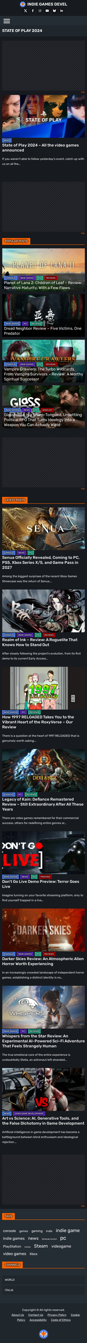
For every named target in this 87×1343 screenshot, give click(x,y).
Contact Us (35, 1315)
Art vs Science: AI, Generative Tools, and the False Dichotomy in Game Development (43, 1121)
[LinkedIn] (61, 10)
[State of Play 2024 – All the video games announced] (43, 116)
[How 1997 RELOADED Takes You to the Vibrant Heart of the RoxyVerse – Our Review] (43, 688)
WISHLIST (47, 410)
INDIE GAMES (26, 278)
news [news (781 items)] (33, 1238)
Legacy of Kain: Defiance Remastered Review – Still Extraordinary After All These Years (43, 804)
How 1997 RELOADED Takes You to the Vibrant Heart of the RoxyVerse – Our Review (38, 722)
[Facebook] (32, 10)
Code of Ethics (61, 1320)
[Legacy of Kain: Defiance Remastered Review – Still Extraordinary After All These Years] (43, 770)
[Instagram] (40, 10)
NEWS (7, 140)
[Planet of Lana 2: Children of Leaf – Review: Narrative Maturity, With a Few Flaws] (43, 269)
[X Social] (25, 10)
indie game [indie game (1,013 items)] (68, 1230)
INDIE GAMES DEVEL (47, 4)
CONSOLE (10, 278)
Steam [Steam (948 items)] (41, 1246)
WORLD (10, 1279)
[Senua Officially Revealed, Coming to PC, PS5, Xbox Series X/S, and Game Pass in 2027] (43, 528)
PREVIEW (45, 877)
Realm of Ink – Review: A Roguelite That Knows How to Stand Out (39, 642)
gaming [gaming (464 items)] (37, 1231)
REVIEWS (50, 278)
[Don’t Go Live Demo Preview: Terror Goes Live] (43, 852)
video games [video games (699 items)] (14, 1253)
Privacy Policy (57, 1315)
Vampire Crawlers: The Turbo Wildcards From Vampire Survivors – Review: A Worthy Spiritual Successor (43, 374)
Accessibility (38, 1320)
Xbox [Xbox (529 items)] (33, 1254)
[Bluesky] (54, 10)
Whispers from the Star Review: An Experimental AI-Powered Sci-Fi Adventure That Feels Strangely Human (43, 1041)
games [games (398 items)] (23, 1231)
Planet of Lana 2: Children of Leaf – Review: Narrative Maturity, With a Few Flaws (43, 285)
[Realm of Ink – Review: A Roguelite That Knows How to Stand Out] (43, 611)
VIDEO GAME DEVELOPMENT (29, 1113)
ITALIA (9, 1290)
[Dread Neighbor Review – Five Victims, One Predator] (43, 315)
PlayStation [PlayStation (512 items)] (12, 1246)
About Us (18, 1315)
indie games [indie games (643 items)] (14, 1238)
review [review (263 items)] (27, 1247)
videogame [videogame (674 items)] (61, 1246)
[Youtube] (47, 10)
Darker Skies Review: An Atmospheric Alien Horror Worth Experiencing (43, 961)
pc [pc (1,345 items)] (63, 1238)
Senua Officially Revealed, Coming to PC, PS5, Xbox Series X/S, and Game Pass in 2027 (41, 562)
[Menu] (6, 20)
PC (39, 278)
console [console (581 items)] (9, 1231)
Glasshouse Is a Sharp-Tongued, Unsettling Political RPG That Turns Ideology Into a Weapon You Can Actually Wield (43, 419)
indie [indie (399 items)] (49, 1231)
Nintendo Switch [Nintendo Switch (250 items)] (49, 1239)
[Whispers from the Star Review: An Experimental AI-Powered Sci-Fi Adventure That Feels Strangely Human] (43, 1007)
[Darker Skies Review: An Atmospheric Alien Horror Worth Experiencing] (43, 930)
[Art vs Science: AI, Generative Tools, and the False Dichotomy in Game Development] (43, 1089)
